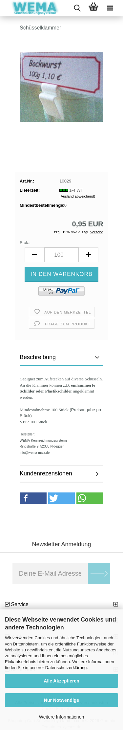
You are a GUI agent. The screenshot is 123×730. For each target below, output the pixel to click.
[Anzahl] (61, 254)
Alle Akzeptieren (61, 680)
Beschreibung (38, 357)
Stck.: (25, 242)
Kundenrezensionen (46, 473)
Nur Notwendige (61, 700)
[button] (34, 254)
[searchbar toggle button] (77, 8)
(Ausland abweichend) (77, 196)
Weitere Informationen (61, 717)
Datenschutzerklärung (66, 667)
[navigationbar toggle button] (110, 8)
